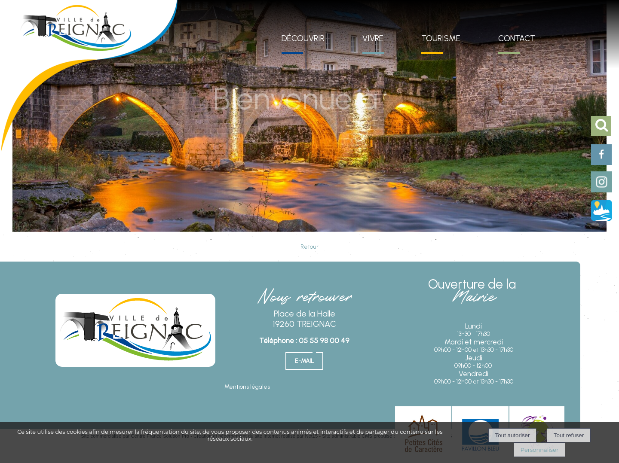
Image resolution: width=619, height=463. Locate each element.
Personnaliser (539, 449)
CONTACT (516, 38)
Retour (309, 246)
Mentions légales (247, 386)
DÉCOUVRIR (303, 38)
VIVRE (372, 38)
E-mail (304, 361)
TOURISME (440, 38)
